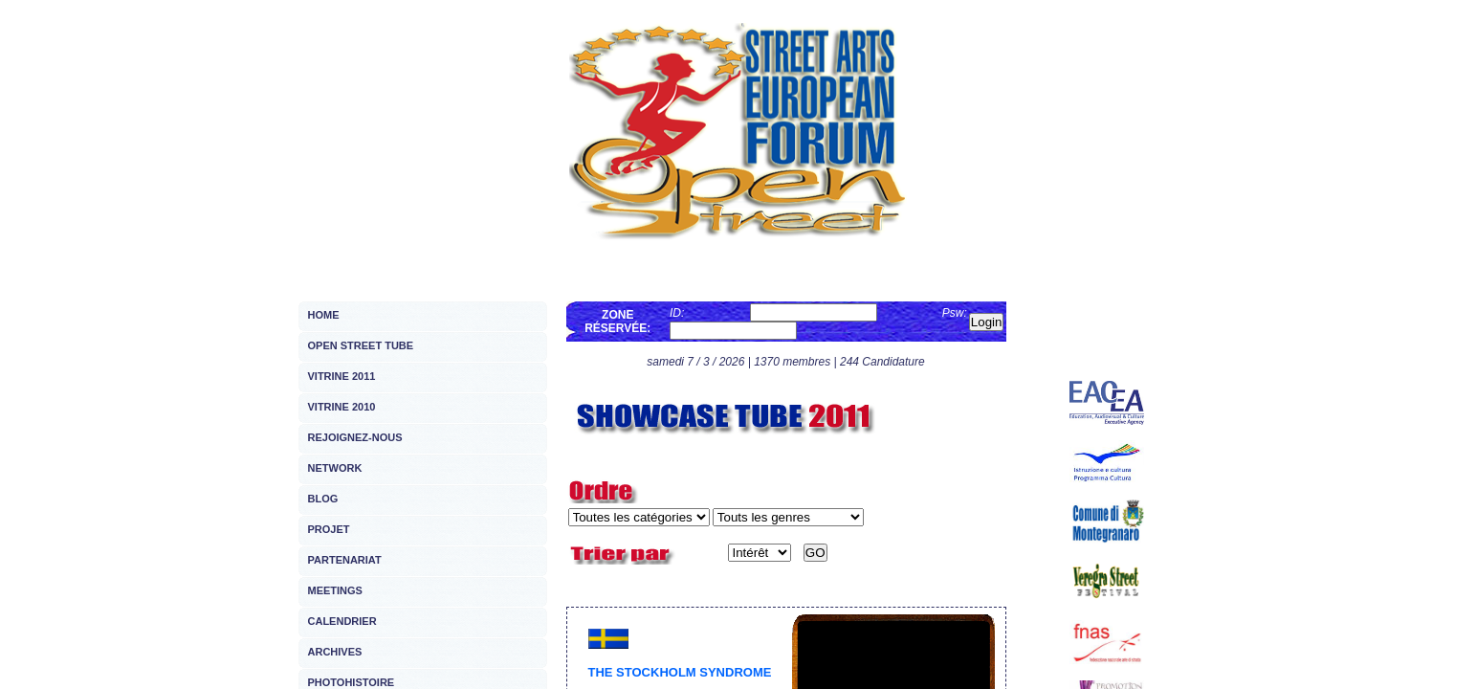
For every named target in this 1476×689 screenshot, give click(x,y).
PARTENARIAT (345, 560)
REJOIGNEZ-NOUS (355, 437)
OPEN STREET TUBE (361, 345)
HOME (324, 315)
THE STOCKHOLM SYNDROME (680, 672)
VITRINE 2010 (342, 406)
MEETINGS (335, 590)
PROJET (329, 529)
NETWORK (335, 468)
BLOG (323, 498)
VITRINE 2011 (342, 376)
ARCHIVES (335, 651)
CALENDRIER (342, 621)
